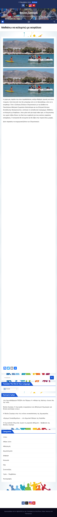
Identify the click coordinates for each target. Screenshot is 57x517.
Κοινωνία (6, 460)
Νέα (4, 465)
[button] (54, 22)
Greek (7, 389)
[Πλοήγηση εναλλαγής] (29, 21)
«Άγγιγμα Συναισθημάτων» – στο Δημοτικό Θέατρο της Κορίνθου (24, 418)
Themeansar (28, 513)
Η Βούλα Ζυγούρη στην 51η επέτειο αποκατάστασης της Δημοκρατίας (25, 413)
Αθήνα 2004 (7, 442)
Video (5, 437)
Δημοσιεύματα (7, 451)
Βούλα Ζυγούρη (28, 12)
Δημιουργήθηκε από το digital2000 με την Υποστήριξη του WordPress (23, 511)
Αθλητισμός (7, 446)
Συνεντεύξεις (7, 469)
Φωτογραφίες (7, 479)
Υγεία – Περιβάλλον (9, 474)
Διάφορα (6, 455)
